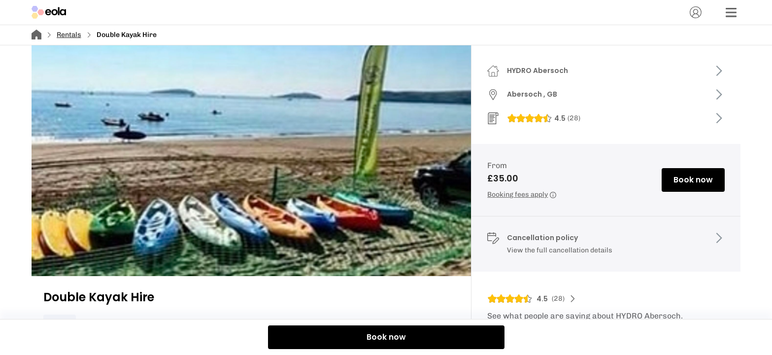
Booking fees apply (521, 194)
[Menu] (731, 12)
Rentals (69, 35)
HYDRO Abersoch (537, 70)
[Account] (695, 12)
